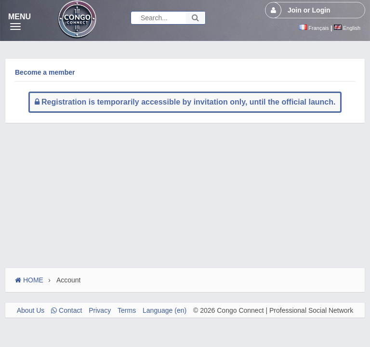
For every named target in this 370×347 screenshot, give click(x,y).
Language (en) (164, 310)
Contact (66, 310)
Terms (127, 310)
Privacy (100, 310)
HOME (29, 280)
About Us (31, 310)
